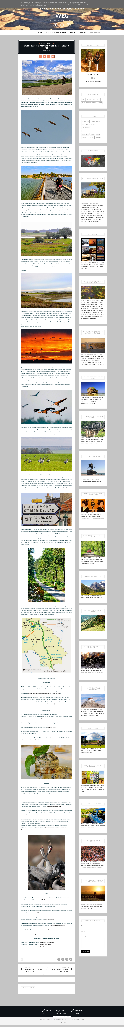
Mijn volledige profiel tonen (93, 81)
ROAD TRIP (84, 137)
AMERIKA (89, 99)
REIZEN (48, 32)
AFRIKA (83, 99)
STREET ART (91, 137)
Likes (44, 1013)
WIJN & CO (98, 137)
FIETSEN (43, 43)
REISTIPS (92, 134)
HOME (40, 32)
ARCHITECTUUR (85, 121)
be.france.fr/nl (34, 934)
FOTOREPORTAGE (86, 128)
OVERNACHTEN (85, 134)
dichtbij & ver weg (93, 74)
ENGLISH (72, 32)
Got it (103, 4)
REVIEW (98, 134)
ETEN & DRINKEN (60, 32)
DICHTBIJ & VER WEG (62, 11)
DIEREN (98, 121)
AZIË (94, 99)
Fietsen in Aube (43, 946)
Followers (61, 1013)
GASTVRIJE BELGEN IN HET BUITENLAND (91, 131)
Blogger (82, 1019)
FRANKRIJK (49, 43)
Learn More (95, 4)
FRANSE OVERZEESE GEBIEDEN (89, 102)
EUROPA (98, 99)
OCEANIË (100, 102)
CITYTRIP (93, 121)
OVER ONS (82, 32)
